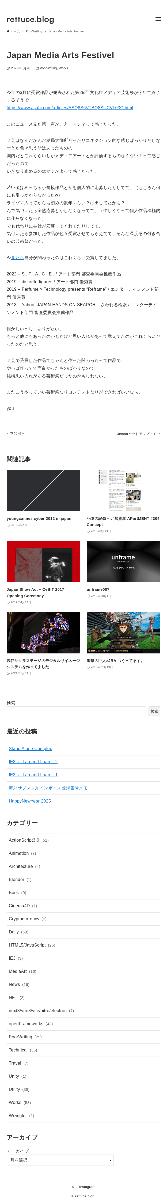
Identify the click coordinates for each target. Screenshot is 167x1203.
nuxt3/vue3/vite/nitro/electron (41, 1012)
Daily (18, 933)
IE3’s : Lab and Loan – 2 (33, 763)
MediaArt (22, 973)
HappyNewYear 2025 (30, 802)
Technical (23, 1051)
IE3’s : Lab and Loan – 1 (33, 776)
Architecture (24, 868)
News (19, 986)
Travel (19, 1065)
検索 (11, 704)
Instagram (87, 1187)
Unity (17, 1078)
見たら (17, 257)
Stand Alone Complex (30, 749)
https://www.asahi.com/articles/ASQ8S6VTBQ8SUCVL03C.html (70, 107)
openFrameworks (31, 1025)
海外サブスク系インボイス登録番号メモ (48, 789)
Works (63, 68)
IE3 (16, 960)
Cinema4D (23, 907)
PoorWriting (48, 68)
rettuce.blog (30, 19)
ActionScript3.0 (29, 842)
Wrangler (21, 1117)
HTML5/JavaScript (32, 946)
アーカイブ (18, 1152)
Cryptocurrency (28, 920)
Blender (20, 881)
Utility (19, 1091)
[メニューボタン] (158, 19)
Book (17, 894)
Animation (22, 855)
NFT (17, 999)
